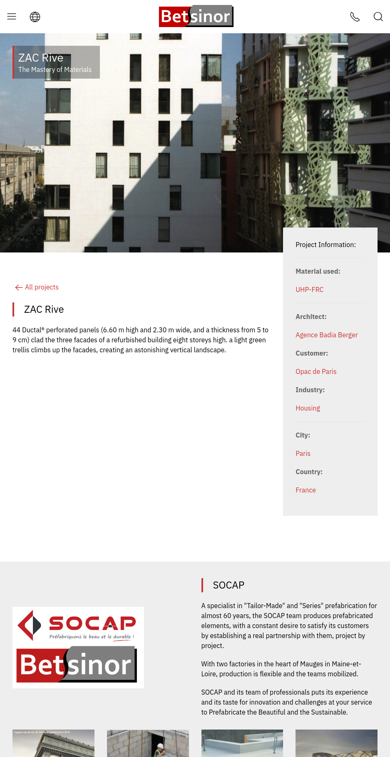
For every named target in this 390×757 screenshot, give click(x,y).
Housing (308, 408)
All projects (35, 287)
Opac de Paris (316, 371)
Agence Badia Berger (327, 335)
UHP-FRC (309, 289)
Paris (303, 453)
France (306, 490)
